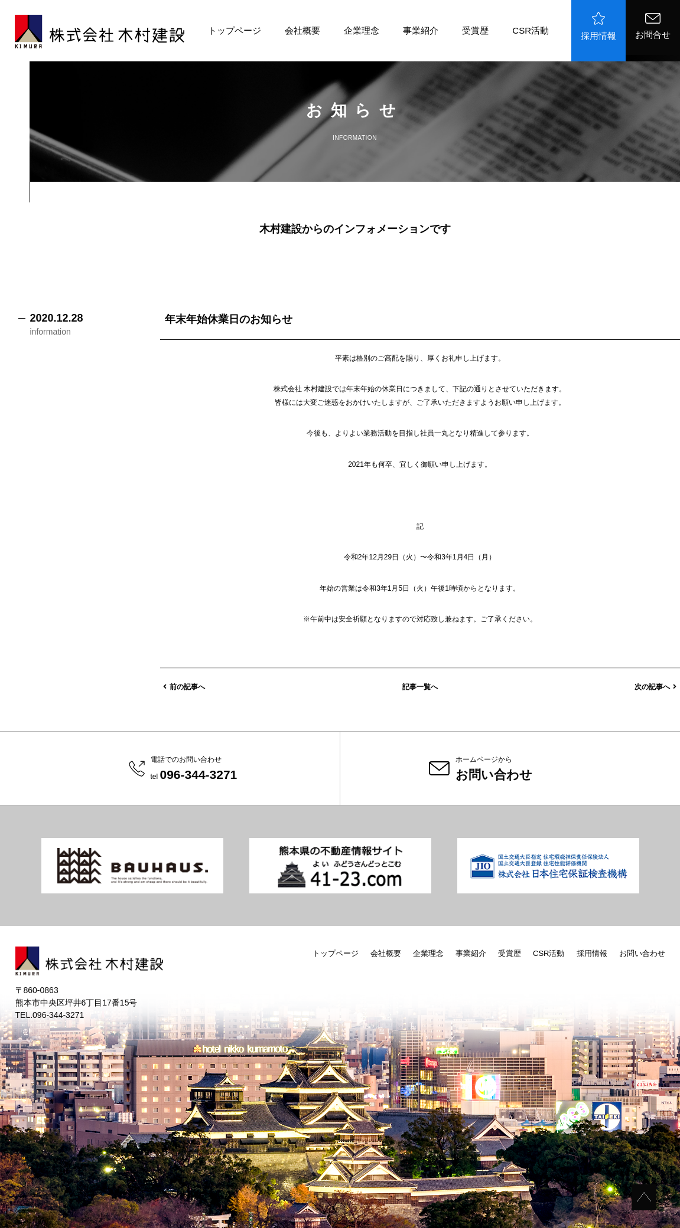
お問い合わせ (642, 953)
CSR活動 (530, 30)
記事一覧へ (420, 687)
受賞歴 (475, 30)
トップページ (234, 30)
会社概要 (302, 30)
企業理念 (361, 30)
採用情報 (598, 26)
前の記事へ (184, 687)
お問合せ (653, 26)
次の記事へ (655, 687)
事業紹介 (420, 30)
